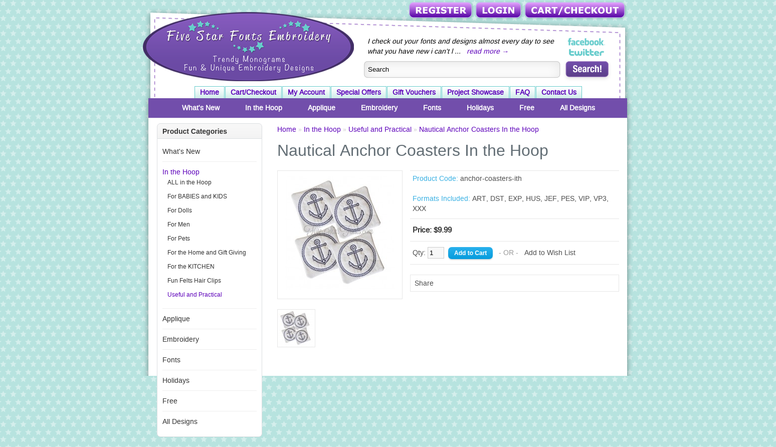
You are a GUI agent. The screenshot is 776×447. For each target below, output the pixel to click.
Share (424, 283)
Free (526, 108)
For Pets (178, 238)
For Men (178, 224)
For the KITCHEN (191, 266)
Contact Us (558, 92)
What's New (201, 108)
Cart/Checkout (576, 11)
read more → (488, 51)
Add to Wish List (549, 253)
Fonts (432, 108)
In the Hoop (263, 108)
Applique (321, 108)
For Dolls (179, 210)
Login (499, 11)
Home (209, 92)
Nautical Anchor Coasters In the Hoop (479, 129)
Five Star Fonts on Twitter (587, 52)
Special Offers (358, 92)
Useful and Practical (194, 294)
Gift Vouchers (414, 92)
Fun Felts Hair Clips (194, 280)
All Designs (577, 108)
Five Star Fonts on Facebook (587, 42)
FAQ (522, 92)
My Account (306, 92)
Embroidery (379, 108)
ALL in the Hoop (189, 182)
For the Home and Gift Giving (206, 252)
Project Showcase (475, 92)
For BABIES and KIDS (197, 196)
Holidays (480, 108)
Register (441, 11)
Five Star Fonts (247, 46)
